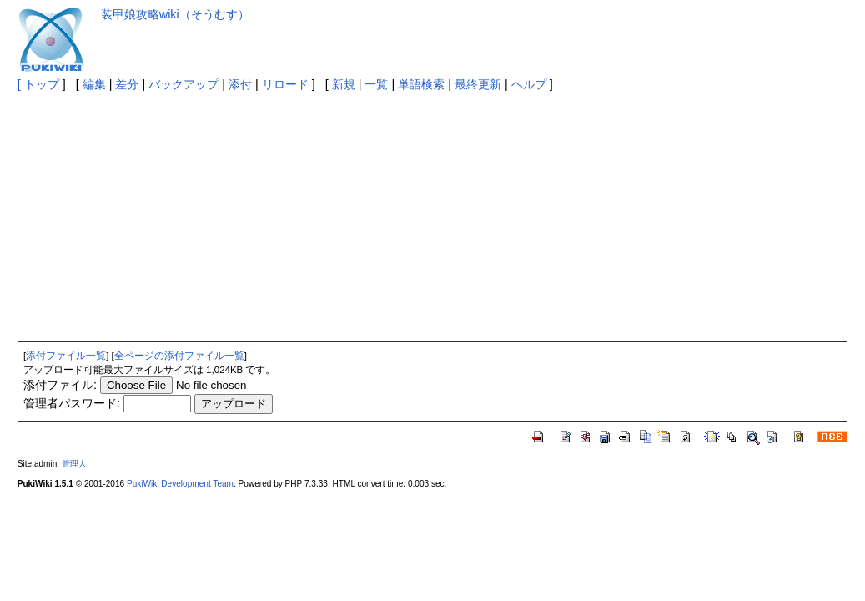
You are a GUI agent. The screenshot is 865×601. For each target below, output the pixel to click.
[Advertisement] (433, 215)
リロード (285, 84)
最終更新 (478, 84)
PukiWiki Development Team (180, 483)
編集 (94, 84)
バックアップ (183, 84)
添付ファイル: (60, 384)
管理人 (74, 463)
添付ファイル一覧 (66, 356)
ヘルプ (528, 84)
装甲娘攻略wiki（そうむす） (175, 14)
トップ (41, 84)
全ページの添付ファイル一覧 (179, 356)
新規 (343, 84)
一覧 (376, 84)
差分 (126, 84)
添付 (240, 84)
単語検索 (421, 84)
